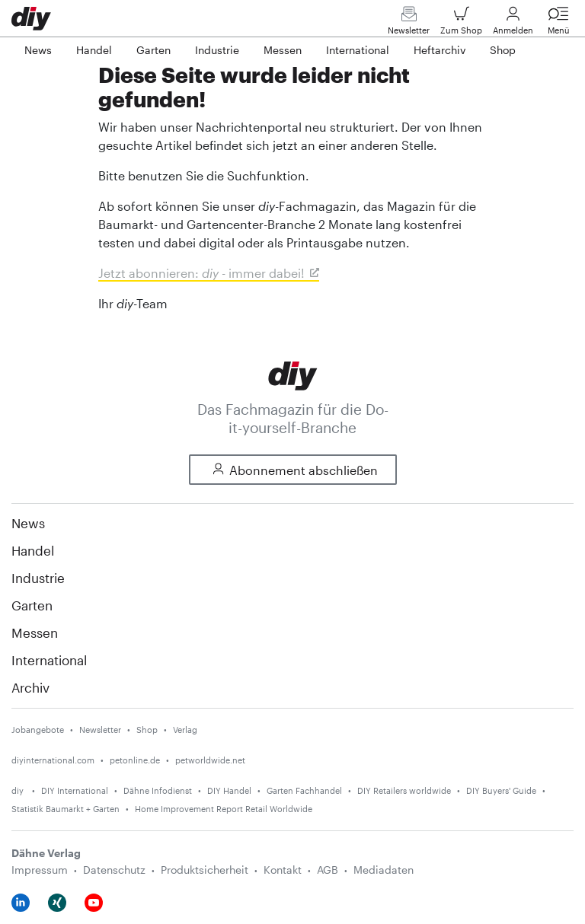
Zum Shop (461, 24)
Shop (147, 729)
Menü (558, 24)
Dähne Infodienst (157, 790)
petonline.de (135, 760)
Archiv (30, 687)
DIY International (74, 790)
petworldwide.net (210, 760)
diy (18, 790)
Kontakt (283, 869)
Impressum (39, 869)
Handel (32, 550)
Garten (32, 605)
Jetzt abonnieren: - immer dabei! (201, 273)
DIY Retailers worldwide (404, 790)
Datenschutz (114, 869)
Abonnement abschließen (293, 470)
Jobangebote (37, 729)
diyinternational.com (52, 760)
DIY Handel (229, 790)
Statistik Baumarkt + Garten (65, 809)
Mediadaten (383, 869)
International (49, 660)
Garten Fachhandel (304, 790)
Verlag (185, 729)
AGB (327, 869)
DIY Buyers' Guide (501, 790)
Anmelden (513, 24)
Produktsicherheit (204, 869)
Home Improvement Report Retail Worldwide (223, 809)
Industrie (38, 577)
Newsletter (409, 24)
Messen (34, 632)
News (28, 523)
